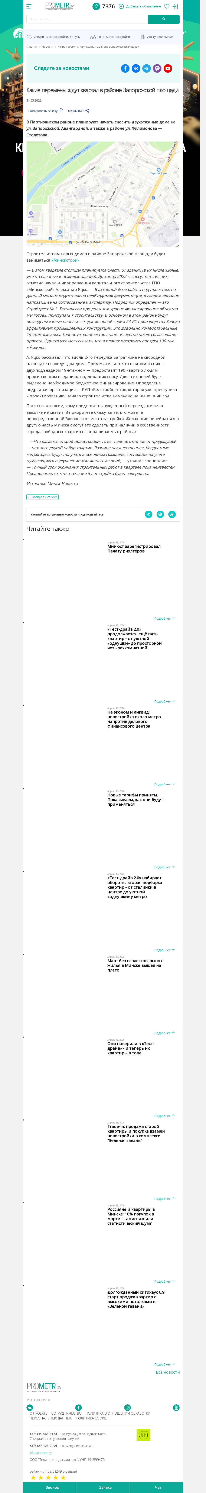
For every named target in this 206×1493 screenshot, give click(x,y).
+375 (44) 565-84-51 (68, 1434)
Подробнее (164, 618)
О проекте (38, 1413)
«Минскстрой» (65, 260)
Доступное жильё (160, 37)
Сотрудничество (66, 1413)
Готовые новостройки (113, 37)
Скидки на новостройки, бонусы (57, 37)
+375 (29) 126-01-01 (61, 1446)
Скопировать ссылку (45, 111)
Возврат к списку (44, 497)
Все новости (168, 1372)
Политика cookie (91, 1418)
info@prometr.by (41, 1453)
